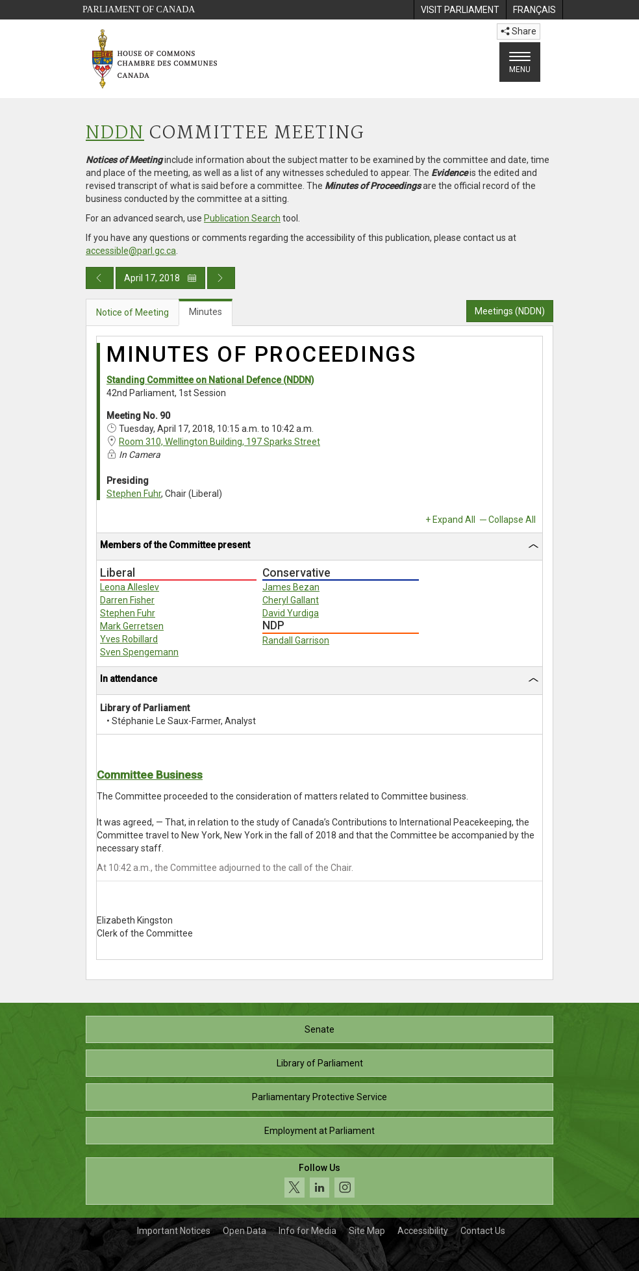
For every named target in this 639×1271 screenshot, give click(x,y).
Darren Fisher (127, 600)
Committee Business (150, 774)
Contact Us (482, 1231)
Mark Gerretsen (132, 626)
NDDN (115, 133)
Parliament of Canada (138, 9)
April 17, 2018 (160, 278)
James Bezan (291, 587)
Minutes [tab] (205, 312)
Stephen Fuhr (133, 493)
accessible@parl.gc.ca (131, 250)
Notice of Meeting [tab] (132, 312)
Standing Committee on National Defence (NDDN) (210, 380)
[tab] (319, 547)
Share (518, 31)
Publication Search (242, 218)
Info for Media (307, 1231)
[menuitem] (460, 9)
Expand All (453, 519)
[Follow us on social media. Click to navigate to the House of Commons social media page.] (319, 1181)
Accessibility (422, 1231)
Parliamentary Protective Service (319, 1097)
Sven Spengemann (139, 652)
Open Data (244, 1231)
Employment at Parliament (319, 1131)
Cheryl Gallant (290, 600)
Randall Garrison (295, 640)
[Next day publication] (221, 278)
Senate (319, 1029)
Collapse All (512, 519)
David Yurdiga (290, 613)
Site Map (367, 1231)
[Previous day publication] (100, 278)
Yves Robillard (129, 639)
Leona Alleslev (129, 587)
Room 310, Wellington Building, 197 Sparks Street (219, 441)
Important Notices (173, 1231)
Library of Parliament (320, 1063)
